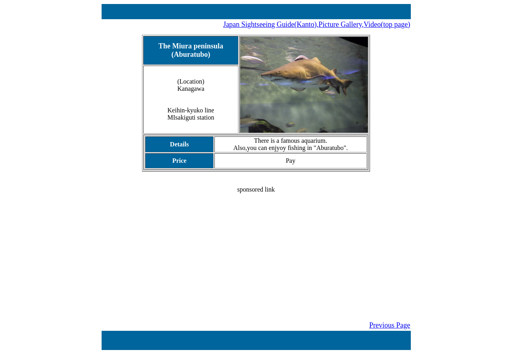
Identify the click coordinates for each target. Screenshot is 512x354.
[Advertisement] (256, 249)
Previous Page (389, 325)
